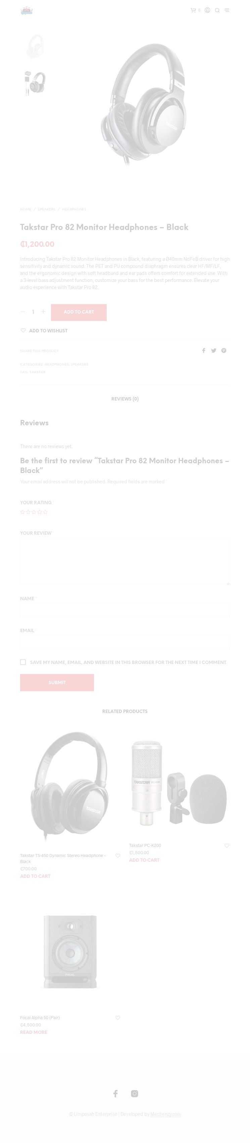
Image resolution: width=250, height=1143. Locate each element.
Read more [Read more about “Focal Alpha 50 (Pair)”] (33, 1033)
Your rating (37, 503)
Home (25, 209)
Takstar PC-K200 (145, 845)
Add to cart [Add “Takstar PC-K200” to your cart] (144, 860)
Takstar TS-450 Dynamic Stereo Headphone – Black (63, 858)
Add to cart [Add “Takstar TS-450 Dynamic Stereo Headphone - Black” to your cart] (35, 876)
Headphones (74, 209)
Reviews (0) (125, 399)
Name (28, 599)
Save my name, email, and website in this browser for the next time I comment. (128, 663)
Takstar (38, 372)
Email (28, 631)
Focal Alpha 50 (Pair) (40, 1017)
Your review (37, 533)
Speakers (46, 209)
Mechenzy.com (165, 1114)
